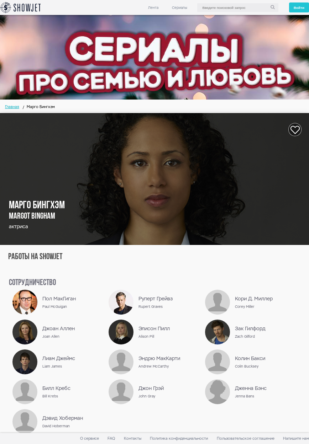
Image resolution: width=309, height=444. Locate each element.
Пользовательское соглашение (245, 438)
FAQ (111, 438)
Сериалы (179, 7)
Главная (12, 107)
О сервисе (89, 438)
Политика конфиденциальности (179, 438)
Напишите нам (296, 438)
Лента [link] (153, 7)
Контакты (132, 438)
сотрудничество (32, 283)
